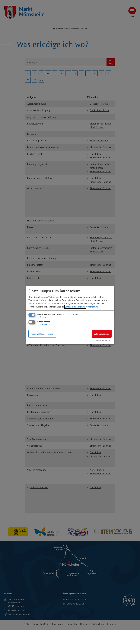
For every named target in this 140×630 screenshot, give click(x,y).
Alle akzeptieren (101, 333)
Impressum (92, 306)
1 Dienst (41, 317)
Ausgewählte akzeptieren (42, 333)
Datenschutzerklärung (75, 306)
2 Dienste (42, 324)
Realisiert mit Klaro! (103, 341)
